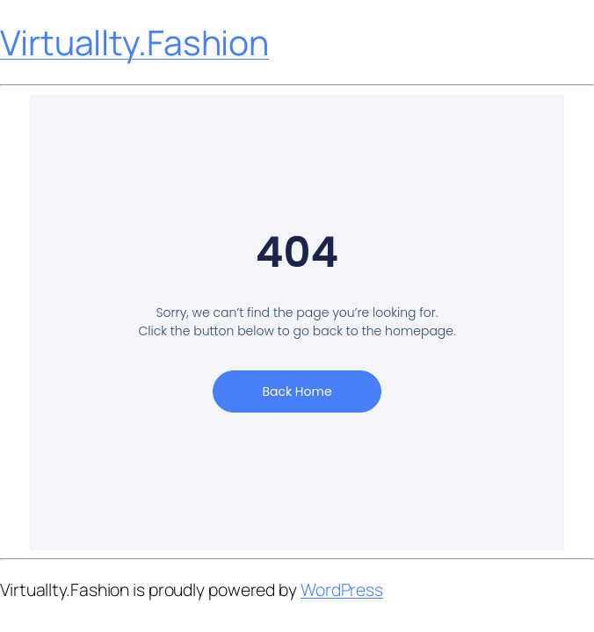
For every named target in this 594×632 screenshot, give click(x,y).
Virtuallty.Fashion (134, 42)
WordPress (342, 589)
